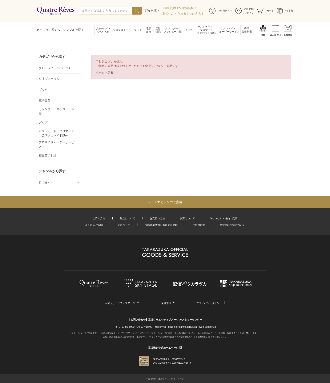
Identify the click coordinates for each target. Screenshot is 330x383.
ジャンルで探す (73, 29)
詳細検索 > (152, 10)
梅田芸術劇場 (247, 30)
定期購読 (158, 30)
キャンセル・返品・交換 (223, 218)
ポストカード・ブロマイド (206, 30)
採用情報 (166, 303)
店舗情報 (288, 35)
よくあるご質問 (94, 224)
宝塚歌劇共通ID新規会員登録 (161, 224)
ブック (138, 29)
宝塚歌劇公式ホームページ (163, 347)
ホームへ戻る (104, 72)
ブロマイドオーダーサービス (229, 30)
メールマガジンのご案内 (165, 202)
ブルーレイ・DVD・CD (103, 30)
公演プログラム (122, 29)
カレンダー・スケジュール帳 (173, 30)
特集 (263, 35)
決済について (187, 218)
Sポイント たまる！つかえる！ (183, 13)
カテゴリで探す (47, 29)
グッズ (189, 29)
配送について (127, 218)
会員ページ (123, 224)
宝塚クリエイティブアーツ (120, 303)
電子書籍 (148, 30)
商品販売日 (275, 35)
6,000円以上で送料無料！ (180, 8)
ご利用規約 (198, 224)
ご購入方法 (99, 218)
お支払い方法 (157, 218)
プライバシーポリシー (209, 303)
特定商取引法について (232, 224)
